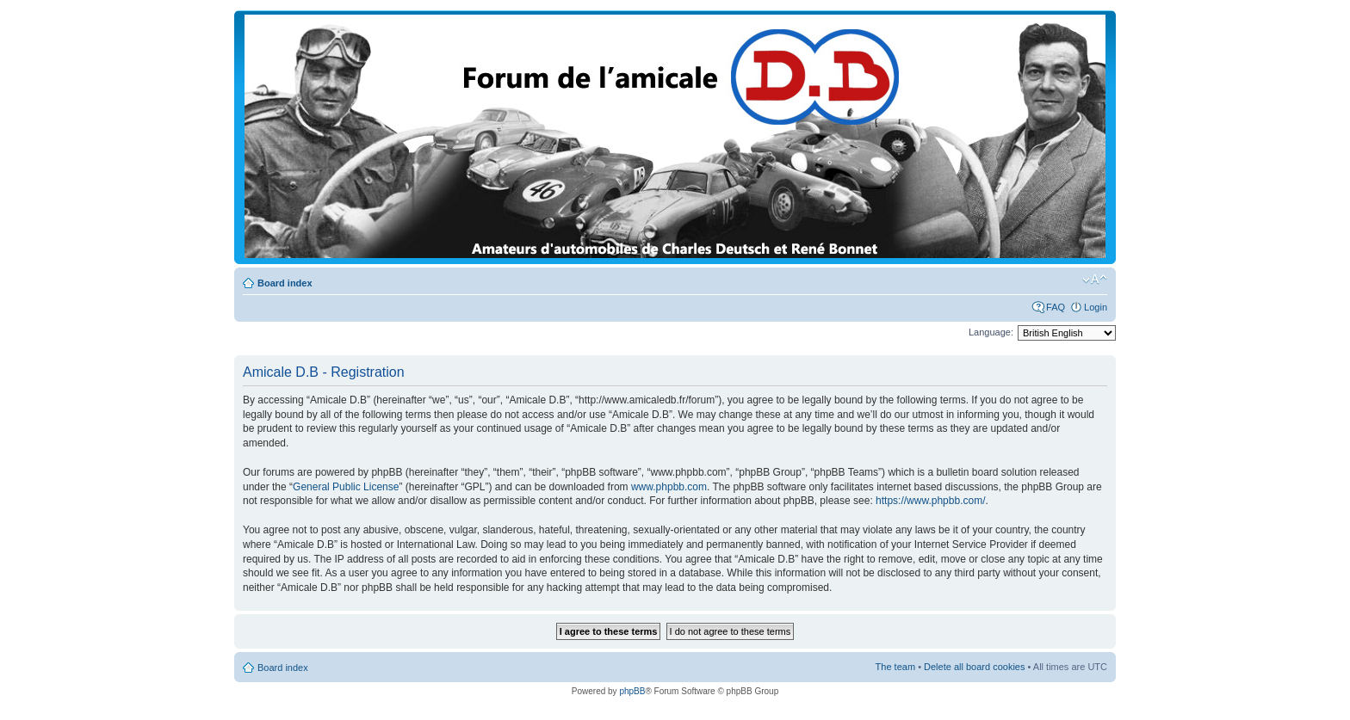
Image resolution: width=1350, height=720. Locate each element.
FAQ (1055, 307)
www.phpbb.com (669, 487)
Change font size (1094, 279)
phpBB (632, 691)
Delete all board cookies (974, 667)
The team (895, 667)
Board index (285, 283)
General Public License (346, 487)
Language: (991, 332)
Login (1095, 307)
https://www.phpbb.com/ (930, 501)
